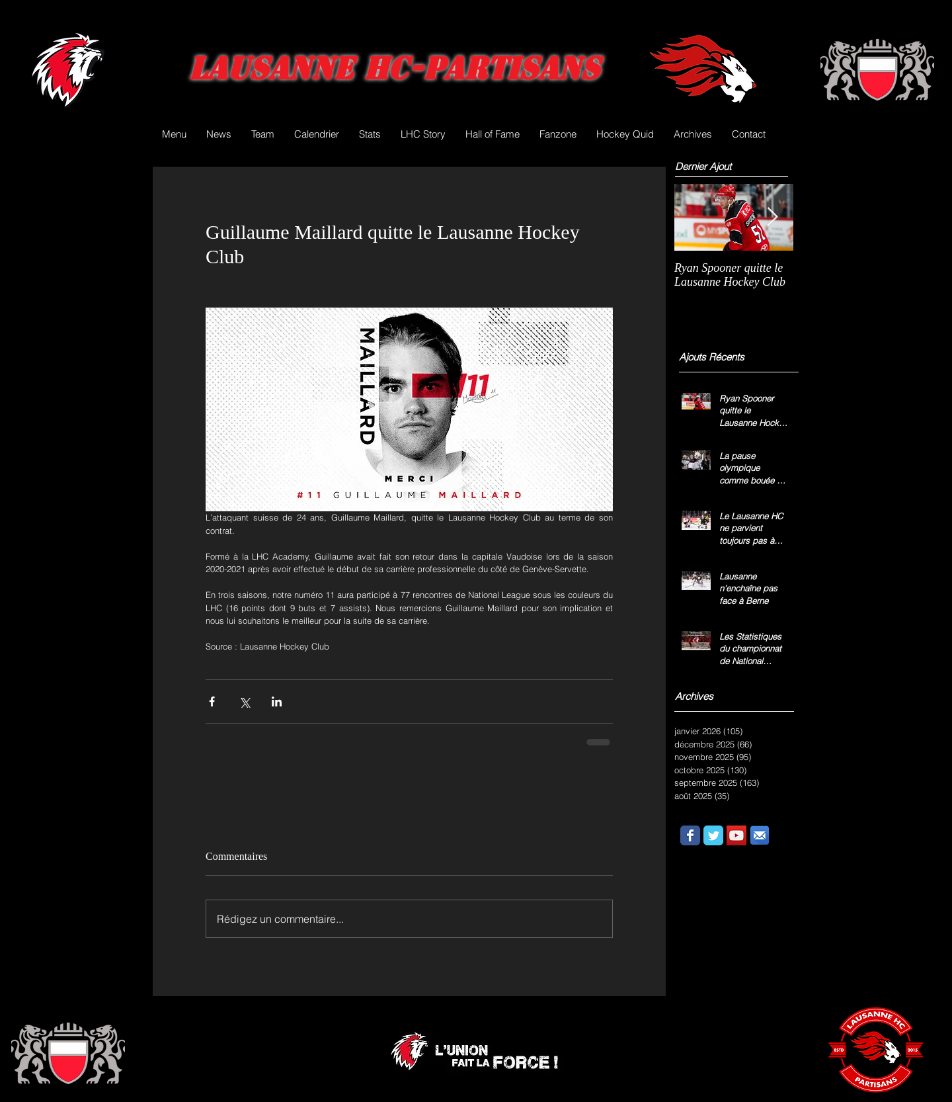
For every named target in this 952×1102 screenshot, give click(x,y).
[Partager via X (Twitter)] (244, 701)
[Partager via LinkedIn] (276, 701)
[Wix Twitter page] (713, 835)
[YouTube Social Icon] (736, 835)
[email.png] (760, 835)
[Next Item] (772, 217)
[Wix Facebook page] (690, 835)
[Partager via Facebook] (212, 701)
